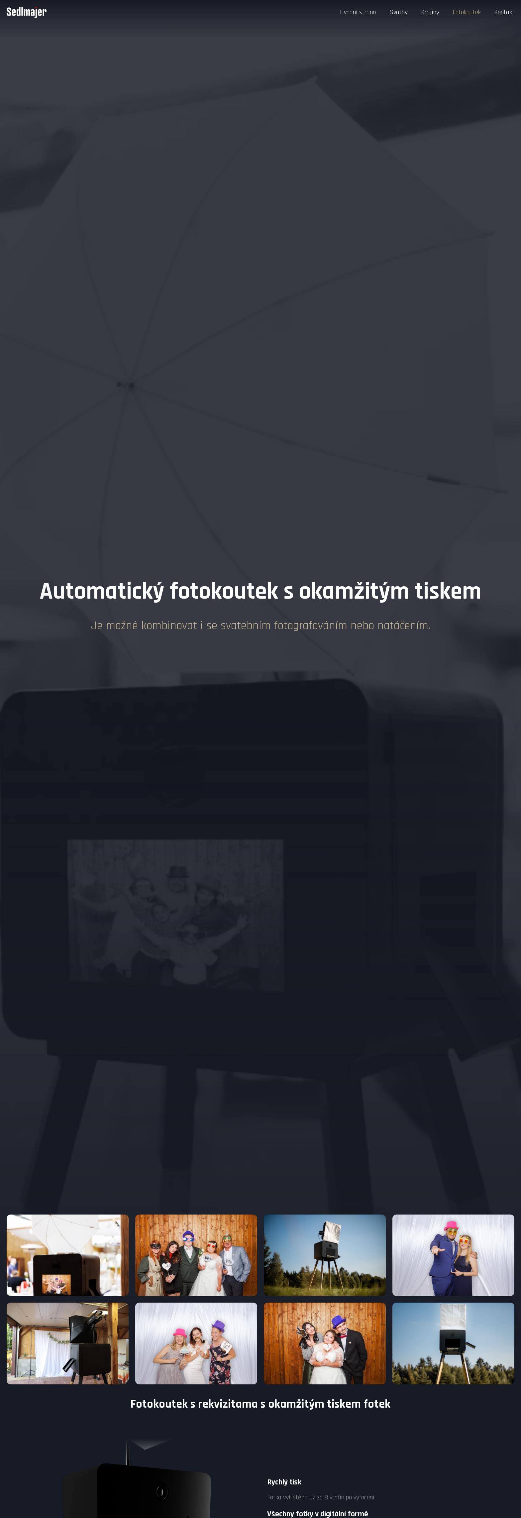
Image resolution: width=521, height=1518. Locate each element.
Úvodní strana (358, 12)
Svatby (398, 12)
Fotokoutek (467, 12)
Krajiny (430, 12)
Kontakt (504, 12)
